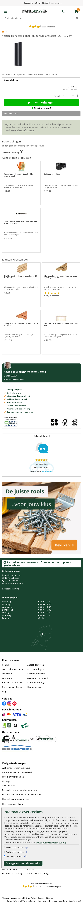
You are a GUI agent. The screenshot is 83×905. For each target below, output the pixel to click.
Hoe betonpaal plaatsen (13, 804)
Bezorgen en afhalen (12, 687)
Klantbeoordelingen (36, 682)
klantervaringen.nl (47, 471)
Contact (5, 664)
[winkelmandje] (76, 11)
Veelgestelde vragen (14, 763)
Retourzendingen (35, 669)
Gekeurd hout (8, 785)
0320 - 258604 (11, 376)
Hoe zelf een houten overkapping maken (21, 794)
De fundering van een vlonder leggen (19, 790)
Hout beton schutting (12, 873)
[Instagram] (9, 703)
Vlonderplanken (29, 901)
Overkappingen (9, 869)
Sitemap (49, 898)
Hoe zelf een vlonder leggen (15, 798)
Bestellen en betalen (12, 682)
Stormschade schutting (38, 873)
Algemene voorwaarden (38, 678)
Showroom (7, 673)
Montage (6, 781)
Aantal (57, 96)
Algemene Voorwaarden (12, 898)
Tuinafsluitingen (14, 901)
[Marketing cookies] (4, 856)
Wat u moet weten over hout (16, 767)
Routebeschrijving (10, 588)
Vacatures (7, 678)
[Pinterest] (14, 703)
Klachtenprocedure (36, 673)
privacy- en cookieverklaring (51, 842)
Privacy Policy (30, 898)
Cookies (41, 898)
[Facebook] (4, 703)
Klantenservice (11, 660)
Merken (30, 869)
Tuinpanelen (43, 901)
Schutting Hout (75, 901)
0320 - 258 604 (12, 580)
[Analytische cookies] (4, 852)
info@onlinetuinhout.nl (15, 379)
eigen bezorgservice (41, 3)
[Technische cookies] (4, 847)
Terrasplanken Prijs (58, 901)
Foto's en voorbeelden (13, 776)
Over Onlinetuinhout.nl (12, 669)
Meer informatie (25, 130)
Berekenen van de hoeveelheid (17, 772)
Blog (4, 691)
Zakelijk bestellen (35, 664)
